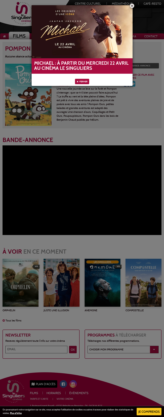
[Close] (132, 6)
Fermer (82, 81)
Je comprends (149, 412)
